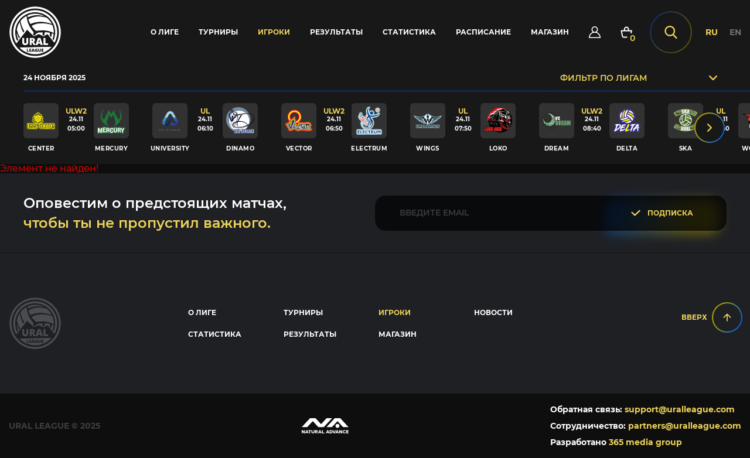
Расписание (483, 32)
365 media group (645, 442)
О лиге (165, 32)
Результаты (336, 32)
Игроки (274, 32)
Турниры (218, 32)
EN (735, 32)
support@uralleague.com (680, 409)
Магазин (550, 32)
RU (711, 32)
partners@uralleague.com (684, 426)
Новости (493, 312)
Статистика (409, 32)
